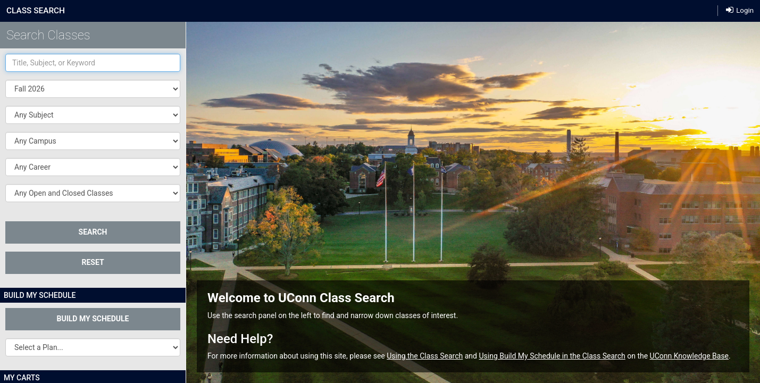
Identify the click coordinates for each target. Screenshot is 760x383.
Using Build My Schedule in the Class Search (552, 356)
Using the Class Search (425, 356)
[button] (92, 115)
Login (740, 10)
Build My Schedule (93, 318)
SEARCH (93, 232)
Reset (92, 262)
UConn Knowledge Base (689, 356)
